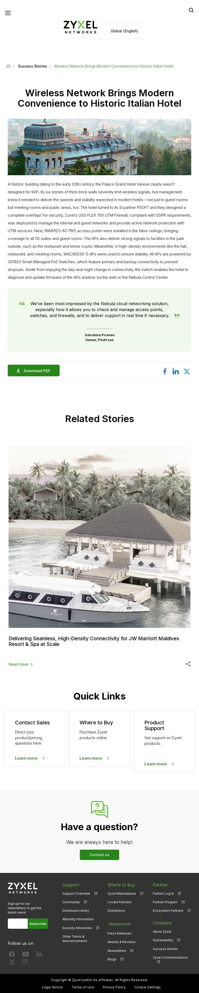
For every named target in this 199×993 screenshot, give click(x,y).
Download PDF (38, 371)
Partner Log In (163, 893)
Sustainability (163, 939)
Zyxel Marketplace (122, 893)
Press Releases (120, 931)
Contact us (99, 854)
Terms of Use (83, 987)
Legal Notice (52, 987)
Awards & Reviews (122, 939)
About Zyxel (162, 931)
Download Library (75, 910)
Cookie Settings (147, 987)
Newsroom (118, 922)
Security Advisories (77, 927)
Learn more (26, 757)
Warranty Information (78, 919)
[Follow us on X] (12, 962)
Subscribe (37, 923)
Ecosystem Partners (168, 910)
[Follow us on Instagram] (24, 962)
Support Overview (76, 893)
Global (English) (124, 31)
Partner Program (165, 901)
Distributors (116, 910)
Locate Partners (120, 901)
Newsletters (117, 948)
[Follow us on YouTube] (25, 955)
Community (71, 901)
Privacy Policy (114, 987)
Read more (18, 663)
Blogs (112, 957)
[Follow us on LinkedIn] (39, 955)
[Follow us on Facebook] (12, 955)
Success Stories (165, 948)
